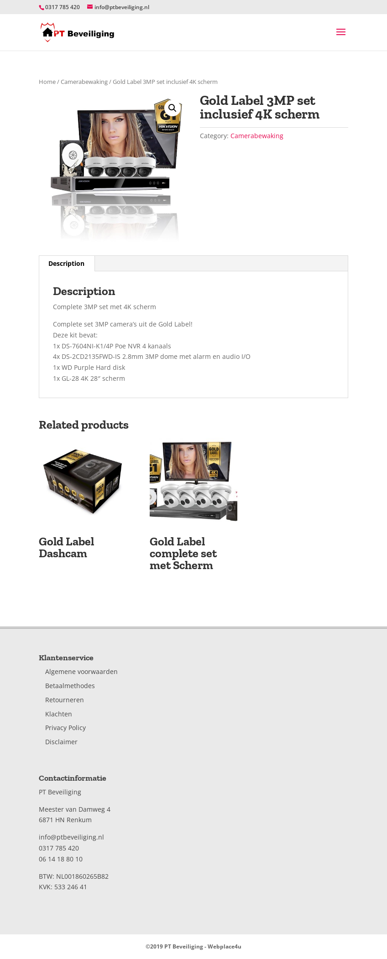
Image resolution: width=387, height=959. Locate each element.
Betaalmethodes (70, 685)
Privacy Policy (65, 727)
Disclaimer (61, 741)
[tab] (66, 263)
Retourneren (64, 699)
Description (66, 263)
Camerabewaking (84, 82)
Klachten (58, 714)
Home (47, 82)
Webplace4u (224, 946)
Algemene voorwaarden (81, 671)
